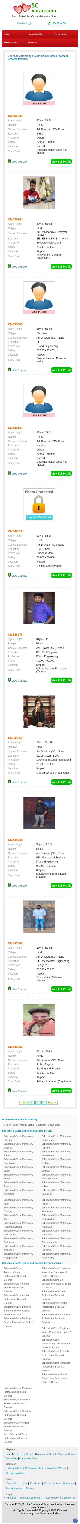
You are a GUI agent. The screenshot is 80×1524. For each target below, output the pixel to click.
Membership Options (17, 1473)
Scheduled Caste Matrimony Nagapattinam (18, 1255)
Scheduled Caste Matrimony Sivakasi (56, 1169)
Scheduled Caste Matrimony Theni (18, 1217)
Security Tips (69, 1497)
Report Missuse (14, 1488)
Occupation (54, 1125)
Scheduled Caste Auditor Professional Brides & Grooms (16, 1299)
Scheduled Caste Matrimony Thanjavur (56, 1225)
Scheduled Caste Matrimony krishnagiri (18, 1248)
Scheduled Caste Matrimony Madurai (18, 1146)
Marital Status (27, 1125)
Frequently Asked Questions (59, 1483)
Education (41, 1125)
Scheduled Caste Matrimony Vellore (56, 1184)
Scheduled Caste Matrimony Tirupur (18, 1184)
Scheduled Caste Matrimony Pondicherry (56, 1255)
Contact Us (31, 42)
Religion (7, 1125)
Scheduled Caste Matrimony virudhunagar (56, 1138)
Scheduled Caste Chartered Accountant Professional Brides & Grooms (56, 1272)
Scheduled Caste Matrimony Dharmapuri (18, 1232)
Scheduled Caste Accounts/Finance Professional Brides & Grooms (15, 1274)
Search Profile (35, 34)
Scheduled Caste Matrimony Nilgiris (56, 1202)
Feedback (35, 1483)
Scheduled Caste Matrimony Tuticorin (56, 1146)
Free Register (60, 34)
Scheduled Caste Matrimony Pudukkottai (56, 1217)
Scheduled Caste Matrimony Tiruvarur (56, 1248)
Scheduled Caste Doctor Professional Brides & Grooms (54, 1307)
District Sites (11, 1458)
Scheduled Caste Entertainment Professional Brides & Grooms (56, 1343)
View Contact (17, 162)
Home (6, 34)
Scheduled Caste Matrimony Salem (18, 1169)
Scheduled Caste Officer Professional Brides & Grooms (16, 1426)
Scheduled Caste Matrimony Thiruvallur (56, 1232)
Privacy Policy (51, 1497)
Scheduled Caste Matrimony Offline (25, 1468)
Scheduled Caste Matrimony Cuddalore (18, 1240)
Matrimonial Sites (44, 56)
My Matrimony (10, 42)
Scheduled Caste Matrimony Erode (18, 1176)
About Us (11, 1497)
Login (16, 1454)
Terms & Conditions (30, 1497)
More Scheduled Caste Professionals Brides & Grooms (16, 1438)
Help (24, 1483)
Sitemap (30, 1488)
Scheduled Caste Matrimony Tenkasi (56, 1161)
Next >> (52, 1102)
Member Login (24, 23)
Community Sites (28, 1458)
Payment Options (67, 1454)
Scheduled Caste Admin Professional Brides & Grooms (16, 1287)
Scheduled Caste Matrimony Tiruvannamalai (56, 1240)
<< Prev (24, 1102)
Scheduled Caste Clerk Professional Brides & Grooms (54, 1295)
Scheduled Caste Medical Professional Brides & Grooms (17, 1403)
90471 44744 (59, 23)
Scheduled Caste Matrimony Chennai (18, 1138)
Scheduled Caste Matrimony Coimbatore (18, 1161)
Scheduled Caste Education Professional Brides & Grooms (56, 1318)
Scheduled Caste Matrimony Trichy (18, 1153)
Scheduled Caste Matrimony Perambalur (56, 1209)
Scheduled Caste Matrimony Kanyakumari (56, 1153)
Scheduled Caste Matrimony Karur (18, 1202)
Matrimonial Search (46, 1454)
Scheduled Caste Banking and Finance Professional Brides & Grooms (17, 1310)
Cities (16, 1125)
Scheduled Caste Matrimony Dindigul (18, 1209)
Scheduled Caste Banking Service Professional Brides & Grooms (19, 1322)
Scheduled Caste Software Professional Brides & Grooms (17, 1415)
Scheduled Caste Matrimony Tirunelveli (18, 1192)
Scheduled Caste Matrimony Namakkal (56, 1192)
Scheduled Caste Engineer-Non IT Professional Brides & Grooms (57, 1332)
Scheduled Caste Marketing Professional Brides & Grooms (18, 1392)
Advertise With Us (56, 1468)
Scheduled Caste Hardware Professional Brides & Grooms (56, 1367)
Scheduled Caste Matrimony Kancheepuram (56, 1176)
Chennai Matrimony (19, 56)
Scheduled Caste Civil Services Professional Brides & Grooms (56, 1284)
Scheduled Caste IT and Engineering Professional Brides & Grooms (55, 1378)
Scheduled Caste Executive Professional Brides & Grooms (56, 1355)
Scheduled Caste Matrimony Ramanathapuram (18, 1225)
